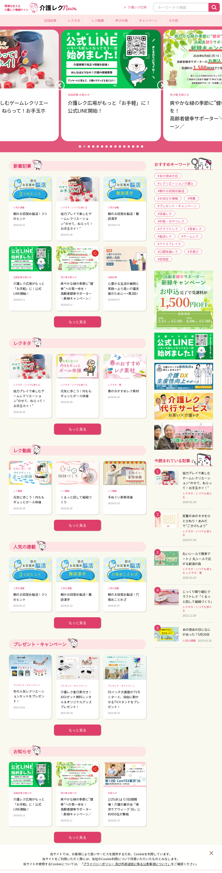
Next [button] (162, 85)
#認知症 (163, 259)
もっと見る (77, 321)
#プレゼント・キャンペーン (177, 206)
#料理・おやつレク (171, 221)
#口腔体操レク (168, 251)
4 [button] (93, 146)
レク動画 (97, 20)
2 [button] (84, 146)
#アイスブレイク (169, 244)
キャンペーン (148, 20)
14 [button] (138, 146)
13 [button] (133, 146)
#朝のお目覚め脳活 (171, 191)
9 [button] (115, 146)
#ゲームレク (190, 236)
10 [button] (120, 146)
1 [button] (80, 146)
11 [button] (124, 146)
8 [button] (111, 146)
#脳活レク (165, 236)
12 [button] (129, 146)
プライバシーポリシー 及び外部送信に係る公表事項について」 (127, 864)
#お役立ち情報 (168, 198)
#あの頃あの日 (168, 176)
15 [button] (142, 146)
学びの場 (121, 20)
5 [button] (98, 146)
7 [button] (106, 146)
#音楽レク (195, 229)
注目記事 (50, 20)
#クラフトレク (168, 229)
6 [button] (102, 146)
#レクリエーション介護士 (176, 183)
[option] (111, 85)
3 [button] (89, 146)
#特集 (192, 198)
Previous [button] (60, 85)
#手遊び (193, 251)
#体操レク (165, 213)
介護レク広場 (137, 7)
